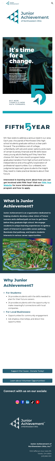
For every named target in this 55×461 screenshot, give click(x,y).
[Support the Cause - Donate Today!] (27, 371)
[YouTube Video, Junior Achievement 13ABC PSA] (27, 346)
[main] (27, 156)
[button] (3, 3)
